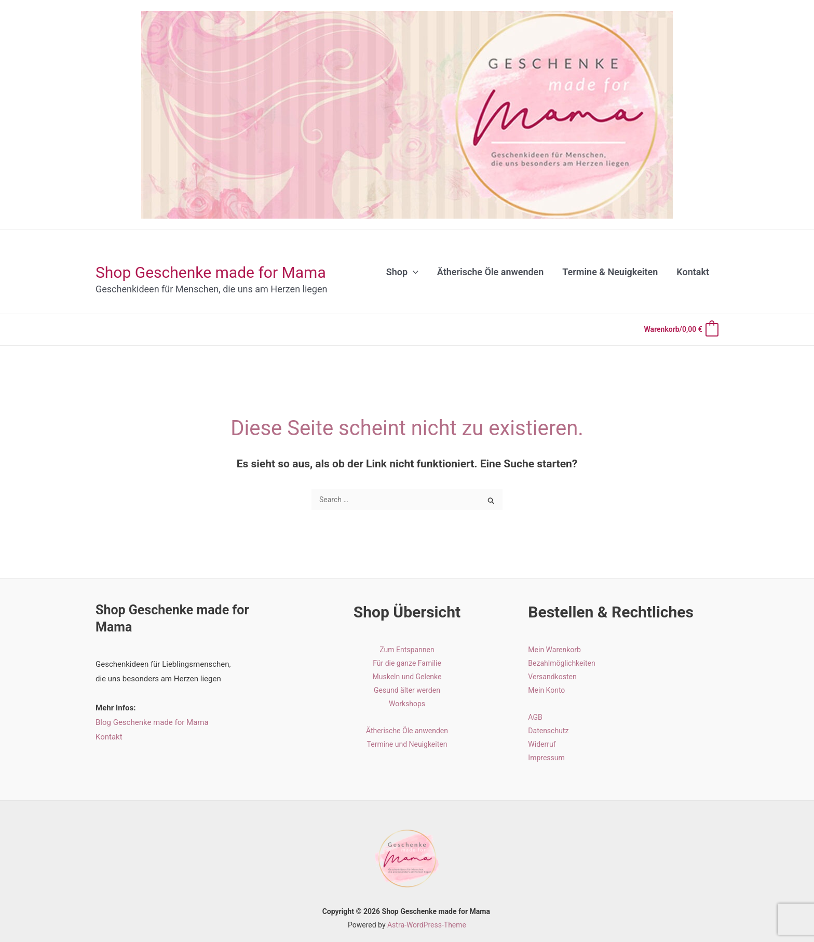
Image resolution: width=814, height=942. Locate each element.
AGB (535, 717)
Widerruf (541, 744)
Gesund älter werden (407, 690)
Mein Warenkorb (554, 649)
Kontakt (109, 737)
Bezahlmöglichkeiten (561, 663)
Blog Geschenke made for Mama (152, 722)
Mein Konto (546, 690)
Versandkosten (552, 676)
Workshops (407, 703)
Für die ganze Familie (407, 663)
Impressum (546, 757)
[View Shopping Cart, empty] (680, 330)
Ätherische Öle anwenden (407, 730)
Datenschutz (548, 730)
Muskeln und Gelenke (407, 676)
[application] (413, 272)
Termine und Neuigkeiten (407, 744)
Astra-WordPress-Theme (426, 925)
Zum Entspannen (406, 649)
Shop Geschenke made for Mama (211, 272)
